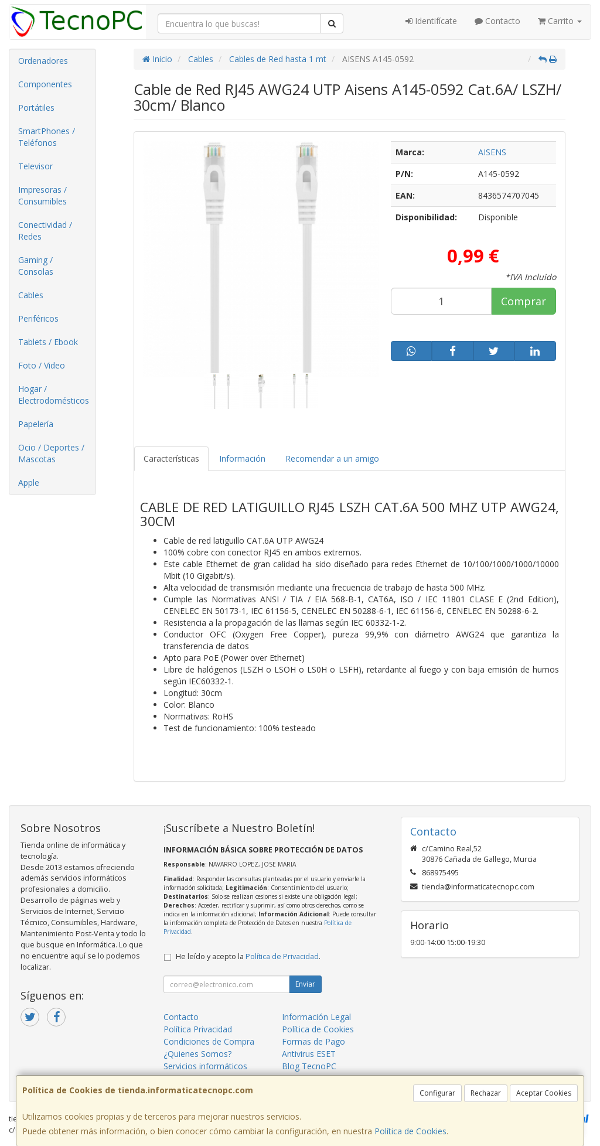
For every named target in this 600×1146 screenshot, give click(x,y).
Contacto (497, 20)
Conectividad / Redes (45, 230)
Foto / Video (41, 365)
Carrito (560, 20)
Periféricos (38, 318)
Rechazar (486, 1093)
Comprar (523, 301)
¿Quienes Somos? (197, 1053)
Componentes (45, 84)
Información (242, 458)
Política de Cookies (410, 1131)
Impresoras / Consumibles (42, 195)
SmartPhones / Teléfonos (46, 136)
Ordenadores (43, 60)
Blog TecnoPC (309, 1066)
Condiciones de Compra (208, 1041)
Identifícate (431, 20)
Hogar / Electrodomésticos (53, 394)
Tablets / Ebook (48, 341)
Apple (28, 482)
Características (171, 458)
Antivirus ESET (309, 1053)
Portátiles (36, 107)
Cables (30, 295)
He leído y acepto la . (248, 956)
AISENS (492, 152)
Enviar (305, 984)
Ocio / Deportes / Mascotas (51, 453)
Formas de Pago (313, 1041)
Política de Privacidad (282, 956)
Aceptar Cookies (543, 1093)
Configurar (437, 1093)
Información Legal (316, 1016)
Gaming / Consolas (35, 265)
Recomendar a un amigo (332, 458)
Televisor (35, 166)
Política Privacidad (197, 1029)
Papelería (35, 423)
